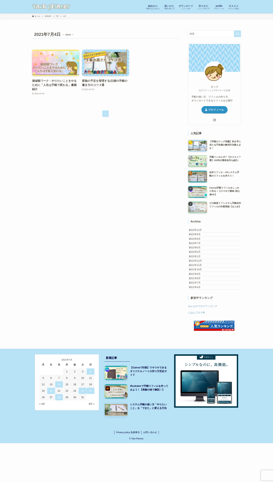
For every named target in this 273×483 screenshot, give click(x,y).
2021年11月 (198, 289)
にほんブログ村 (196, 352)
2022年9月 (197, 238)
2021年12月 (198, 282)
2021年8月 (197, 311)
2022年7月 (197, 253)
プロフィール (214, 109)
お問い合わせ (150, 472)
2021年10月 (198, 296)
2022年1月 (197, 274)
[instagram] (214, 120)
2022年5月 (197, 267)
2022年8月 (197, 245)
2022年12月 (198, 231)
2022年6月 (197, 260)
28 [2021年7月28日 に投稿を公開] (59, 437)
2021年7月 (197, 318)
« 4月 (42, 443)
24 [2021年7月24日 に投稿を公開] (82, 430)
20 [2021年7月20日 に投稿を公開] (51, 430)
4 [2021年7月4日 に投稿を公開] (90, 411)
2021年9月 (197, 303)
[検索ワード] (214, 33)
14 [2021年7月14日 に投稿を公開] (59, 424)
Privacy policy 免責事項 (128, 472)
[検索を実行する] (237, 33)
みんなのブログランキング (202, 346)
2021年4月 (197, 325)
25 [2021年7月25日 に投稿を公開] (90, 430)
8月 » (92, 443)
